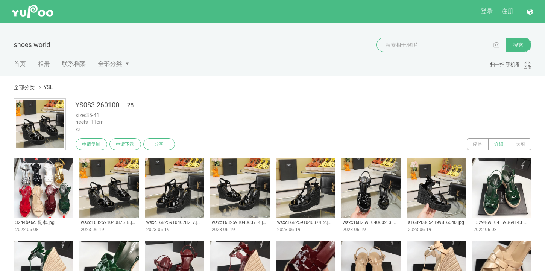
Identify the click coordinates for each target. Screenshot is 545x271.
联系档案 (74, 63)
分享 (159, 144)
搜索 (518, 45)
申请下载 (125, 144)
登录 (487, 11)
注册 (507, 11)
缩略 (477, 144)
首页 (20, 63)
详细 (499, 144)
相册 (44, 63)
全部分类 (110, 63)
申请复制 (91, 144)
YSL (48, 87)
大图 (520, 144)
